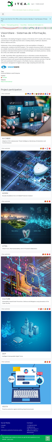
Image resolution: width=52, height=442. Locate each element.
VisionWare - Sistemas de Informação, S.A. (31, 25)
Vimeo (2, 427)
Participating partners (13, 25)
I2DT (4, 354)
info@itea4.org (31, 427)
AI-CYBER (6, 138)
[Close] (50, 19)
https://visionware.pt (6, 81)
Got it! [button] (48, 438)
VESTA (5, 406)
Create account (40, 4)
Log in (32, 4)
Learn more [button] (10, 439)
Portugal (4, 77)
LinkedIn (3, 425)
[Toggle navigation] (3, 14)
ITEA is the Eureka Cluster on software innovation (26, 10)
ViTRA (4, 246)
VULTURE (6, 299)
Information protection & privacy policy (11, 430)
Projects (3, 25)
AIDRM (5, 193)
